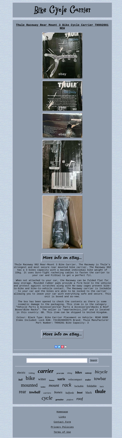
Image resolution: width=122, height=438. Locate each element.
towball (34, 392)
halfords (70, 392)
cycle (47, 398)
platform (70, 400)
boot (79, 392)
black (89, 392)
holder (43, 387)
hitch (102, 386)
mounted (29, 385)
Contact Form (62, 422)
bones (58, 392)
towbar (100, 378)
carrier (45, 371)
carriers (47, 393)
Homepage (62, 412)
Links (62, 417)
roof (79, 399)
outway (88, 373)
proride (60, 373)
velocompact (75, 379)
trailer (88, 380)
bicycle (101, 371)
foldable (92, 386)
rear (22, 391)
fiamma (51, 380)
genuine (59, 399)
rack (66, 385)
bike (30, 378)
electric (21, 372)
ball (21, 379)
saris (61, 379)
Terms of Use (62, 432)
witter (42, 379)
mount (54, 385)
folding (32, 373)
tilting (69, 373)
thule (100, 391)
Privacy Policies (62, 427)
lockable (79, 386)
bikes (78, 372)
